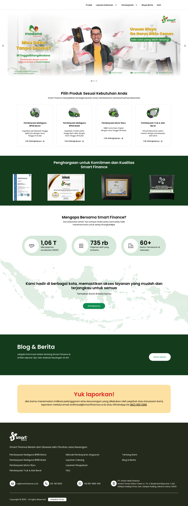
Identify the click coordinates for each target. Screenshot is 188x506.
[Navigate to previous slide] (3, 46)
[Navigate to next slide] (185, 46)
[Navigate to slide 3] (96, 81)
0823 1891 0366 (138, 404)
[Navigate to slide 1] (91, 81)
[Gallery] (94, 46)
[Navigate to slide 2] (94, 81)
